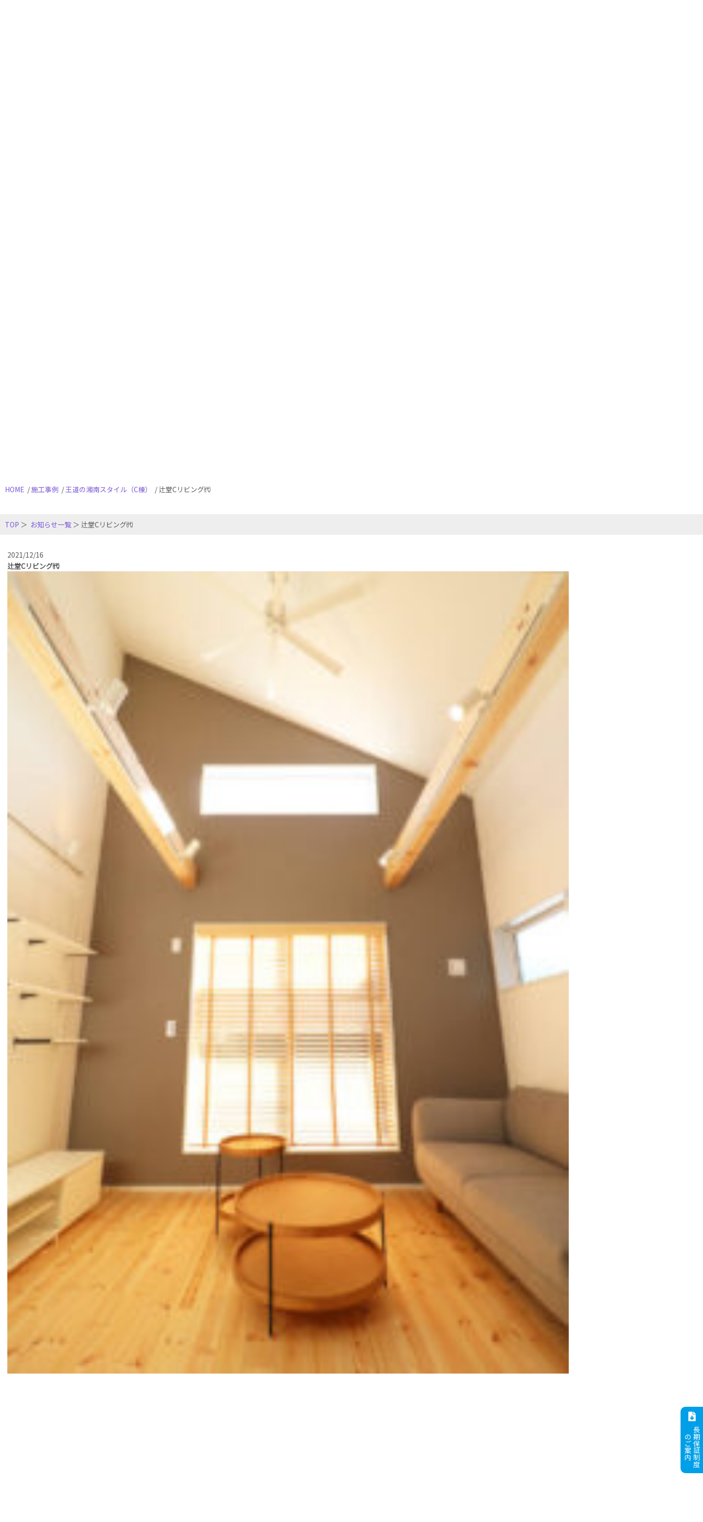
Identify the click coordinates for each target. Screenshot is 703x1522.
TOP (12, 524)
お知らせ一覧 (50, 524)
